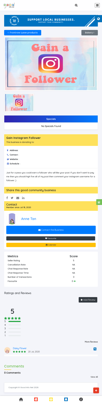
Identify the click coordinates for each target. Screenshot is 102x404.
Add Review (88, 299)
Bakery (89, 32)
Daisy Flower (20, 348)
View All (94, 376)
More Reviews (91, 342)
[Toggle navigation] (97, 5)
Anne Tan (28, 219)
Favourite (50, 238)
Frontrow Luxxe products (23, 32)
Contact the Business (51, 229)
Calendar (51, 245)
